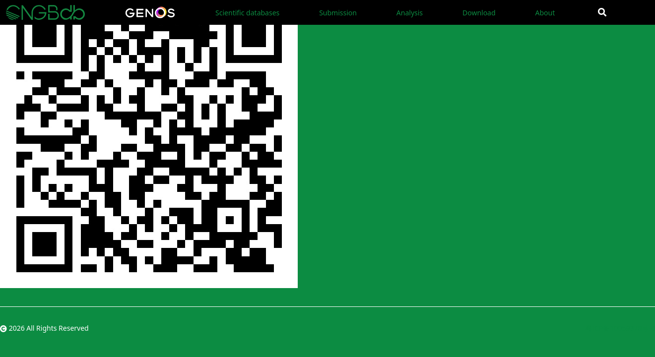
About (545, 12)
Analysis (409, 12)
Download (479, 12)
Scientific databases (247, 12)
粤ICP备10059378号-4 (620, 328)
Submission (338, 12)
